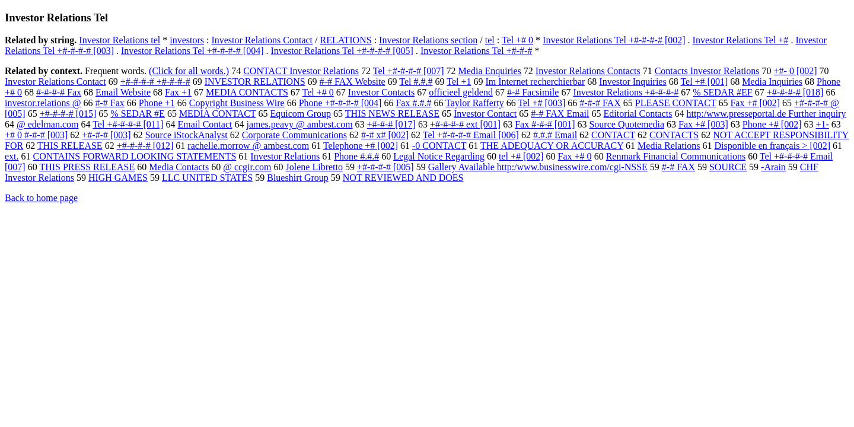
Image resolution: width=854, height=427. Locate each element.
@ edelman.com (47, 124)
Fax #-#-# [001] (545, 124)
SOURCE (728, 167)
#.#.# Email (555, 135)
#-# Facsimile (533, 92)
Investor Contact (485, 114)
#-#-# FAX (599, 103)
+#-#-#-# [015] (68, 114)
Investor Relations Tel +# (741, 40)
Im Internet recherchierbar (535, 82)
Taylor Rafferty (474, 103)
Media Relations (669, 146)
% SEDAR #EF (722, 92)
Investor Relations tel (119, 40)
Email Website (123, 92)
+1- (821, 124)
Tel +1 (459, 82)
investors (187, 40)
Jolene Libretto (314, 167)
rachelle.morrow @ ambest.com (248, 146)
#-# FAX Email (560, 114)
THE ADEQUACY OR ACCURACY (551, 146)
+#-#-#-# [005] (385, 167)
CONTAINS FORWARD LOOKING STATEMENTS (135, 156)
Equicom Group (300, 114)
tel (490, 40)
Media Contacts (179, 167)
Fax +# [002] (755, 103)
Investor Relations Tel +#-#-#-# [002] (614, 40)
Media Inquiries (772, 82)
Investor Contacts (381, 92)
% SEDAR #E (137, 114)
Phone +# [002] (772, 124)
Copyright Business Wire (237, 103)
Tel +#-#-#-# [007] (408, 71)
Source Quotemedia (626, 124)
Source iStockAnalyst (186, 135)
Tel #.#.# (415, 82)
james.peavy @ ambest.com (299, 124)
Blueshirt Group (298, 178)
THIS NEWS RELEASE (392, 114)
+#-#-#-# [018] (795, 92)
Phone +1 (157, 103)
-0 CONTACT (439, 146)
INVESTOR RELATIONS (255, 82)
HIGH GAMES (118, 178)
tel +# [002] (521, 156)
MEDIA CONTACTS (247, 92)
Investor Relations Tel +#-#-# (476, 51)
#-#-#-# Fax (58, 92)
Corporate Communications (294, 135)
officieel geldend (461, 92)
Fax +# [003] (703, 124)
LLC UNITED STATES (207, 178)
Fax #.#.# (413, 103)
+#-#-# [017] (391, 124)
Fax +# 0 (575, 156)
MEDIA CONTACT (217, 114)
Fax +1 (178, 92)
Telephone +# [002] (360, 146)
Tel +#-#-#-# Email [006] (471, 135)
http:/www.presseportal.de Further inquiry (766, 114)
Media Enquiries (489, 71)
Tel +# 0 (517, 40)
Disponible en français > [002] (772, 146)
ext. (12, 156)
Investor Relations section (428, 40)
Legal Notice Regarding (439, 156)
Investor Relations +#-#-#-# (625, 92)
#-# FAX (678, 167)
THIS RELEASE (70, 146)
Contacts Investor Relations (707, 71)
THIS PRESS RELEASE (87, 167)
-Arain (773, 167)
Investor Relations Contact (262, 40)
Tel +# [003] (541, 103)
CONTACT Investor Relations (301, 71)
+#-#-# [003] (106, 135)
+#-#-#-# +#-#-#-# (155, 82)
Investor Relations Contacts (588, 71)
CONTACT (613, 135)
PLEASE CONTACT (675, 103)
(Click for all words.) (189, 71)
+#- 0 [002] (795, 71)
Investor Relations (285, 156)
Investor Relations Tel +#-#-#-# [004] (192, 51)
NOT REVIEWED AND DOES (403, 178)
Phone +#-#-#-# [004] (340, 103)
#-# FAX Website (352, 82)
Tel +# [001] (704, 82)
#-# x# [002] (385, 135)
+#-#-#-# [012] (145, 146)
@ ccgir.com (247, 167)
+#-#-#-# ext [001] (465, 124)
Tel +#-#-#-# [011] (128, 124)
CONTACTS (674, 135)
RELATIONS (346, 40)
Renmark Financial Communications (676, 156)
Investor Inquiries (632, 82)
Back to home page (41, 198)
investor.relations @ (43, 103)
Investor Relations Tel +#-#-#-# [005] (341, 51)
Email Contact (204, 124)
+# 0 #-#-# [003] (36, 135)
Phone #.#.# (356, 156)
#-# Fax (110, 103)
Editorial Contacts (637, 114)
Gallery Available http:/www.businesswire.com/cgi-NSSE (538, 167)
